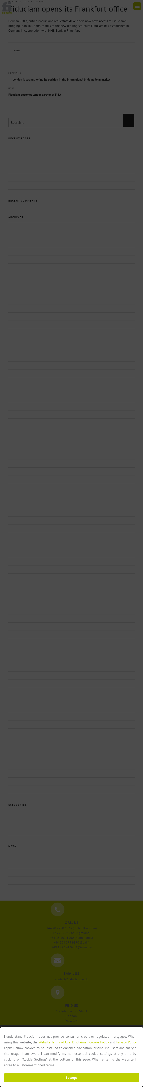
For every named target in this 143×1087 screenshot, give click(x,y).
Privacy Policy (126, 1042)
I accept (71, 1077)
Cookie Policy (99, 1042)
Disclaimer (80, 1042)
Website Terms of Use (54, 1042)
